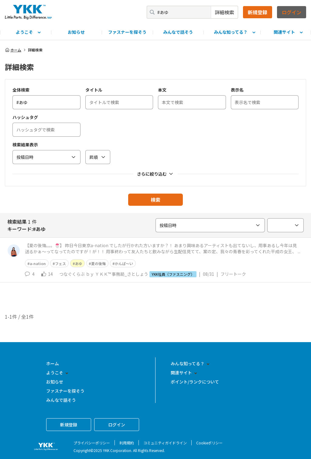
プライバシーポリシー (91, 442)
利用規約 (126, 442)
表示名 (237, 90)
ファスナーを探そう (127, 32)
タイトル (93, 90)
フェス (60, 263)
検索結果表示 (25, 145)
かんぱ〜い (124, 263)
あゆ (78, 263)
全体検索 (20, 90)
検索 (155, 199)
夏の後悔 (98, 263)
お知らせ (76, 32)
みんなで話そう (178, 32)
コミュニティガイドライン (165, 442)
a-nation (38, 263)
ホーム (13, 49)
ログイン (291, 12)
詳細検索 (224, 12)
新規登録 (257, 12)
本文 (162, 90)
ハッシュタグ (25, 117)
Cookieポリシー (209, 442)
